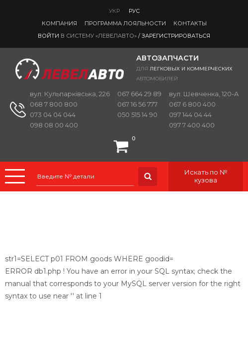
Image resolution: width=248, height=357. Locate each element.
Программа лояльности (125, 23)
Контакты (190, 23)
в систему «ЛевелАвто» (99, 35)
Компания (59, 23)
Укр (114, 10)
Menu (15, 176)
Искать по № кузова (206, 176)
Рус (134, 10)
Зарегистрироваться (176, 35)
